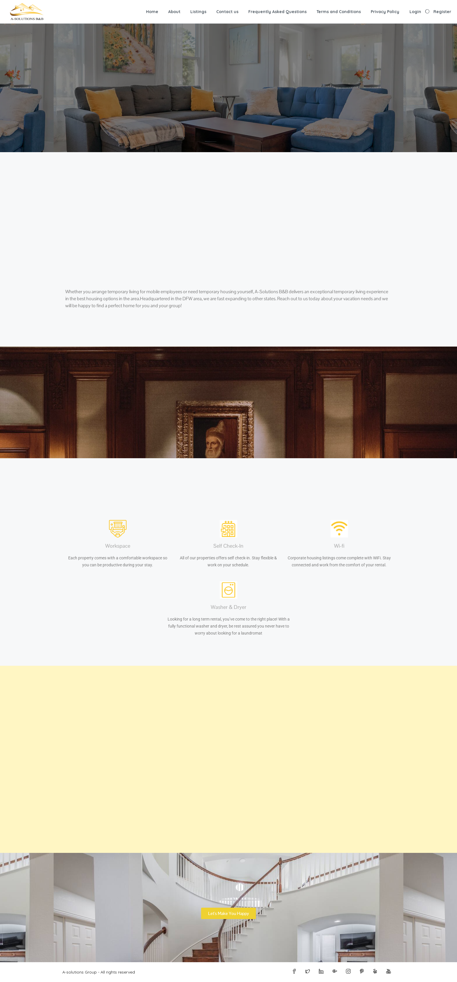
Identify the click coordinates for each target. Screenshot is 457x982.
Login (415, 11)
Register (442, 11)
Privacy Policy (385, 11)
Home (152, 11)
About (174, 11)
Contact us (227, 11)
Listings (198, 11)
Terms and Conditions (339, 11)
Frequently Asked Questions (277, 11)
